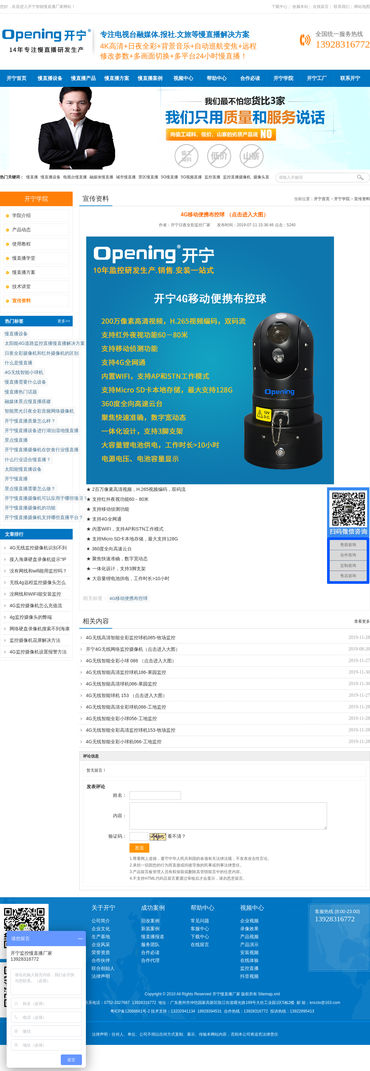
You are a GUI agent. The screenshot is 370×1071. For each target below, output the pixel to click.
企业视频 (249, 925)
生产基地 (101, 941)
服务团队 (150, 949)
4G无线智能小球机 (24, 372)
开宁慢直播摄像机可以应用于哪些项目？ (46, 498)
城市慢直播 (126, 177)
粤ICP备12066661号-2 (130, 1016)
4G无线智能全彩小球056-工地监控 (121, 718)
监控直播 (212, 177)
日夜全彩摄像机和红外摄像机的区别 (42, 353)
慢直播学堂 (23, 258)
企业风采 (101, 949)
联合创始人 (103, 973)
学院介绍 (21, 215)
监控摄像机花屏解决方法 (35, 640)
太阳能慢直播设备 (23, 469)
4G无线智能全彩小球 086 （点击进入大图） (131, 660)
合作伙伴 (101, 965)
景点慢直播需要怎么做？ (30, 488)
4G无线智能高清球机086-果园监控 (121, 683)
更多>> (63, 321)
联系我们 (342, 6)
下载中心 (279, 6)
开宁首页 (16, 78)
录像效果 (249, 933)
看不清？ (175, 841)
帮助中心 (217, 78)
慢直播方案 (116, 78)
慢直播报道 (152, 941)
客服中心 (200, 933)
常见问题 (200, 925)
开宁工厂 (317, 78)
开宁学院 (283, 78)
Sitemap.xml (269, 999)
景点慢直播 (16, 440)
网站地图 (362, 6)
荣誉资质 (101, 957)
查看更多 (362, 621)
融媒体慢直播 (101, 177)
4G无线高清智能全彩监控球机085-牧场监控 (130, 637)
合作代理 (150, 965)
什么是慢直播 (18, 362)
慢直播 (32, 177)
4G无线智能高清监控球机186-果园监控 (126, 672)
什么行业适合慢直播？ (28, 459)
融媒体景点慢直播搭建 (28, 401)
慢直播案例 (150, 78)
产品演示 (249, 949)
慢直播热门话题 (21, 391)
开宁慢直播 (16, 478)
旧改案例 (150, 925)
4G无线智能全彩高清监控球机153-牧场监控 (130, 730)
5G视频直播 (191, 177)
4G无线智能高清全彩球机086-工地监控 (126, 707)
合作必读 (250, 78)
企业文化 (101, 933)
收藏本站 (300, 6)
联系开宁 (350, 78)
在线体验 (249, 965)
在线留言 (321, 6)
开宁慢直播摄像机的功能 (30, 507)
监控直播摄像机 (237, 177)
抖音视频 (249, 981)
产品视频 (249, 941)
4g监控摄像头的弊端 (31, 617)
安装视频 (249, 957)
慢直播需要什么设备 (25, 382)
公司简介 (101, 925)
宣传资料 (362, 199)
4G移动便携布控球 (128, 598)
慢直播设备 (50, 78)
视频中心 (183, 78)
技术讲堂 (21, 286)
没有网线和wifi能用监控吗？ (38, 570)
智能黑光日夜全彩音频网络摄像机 (39, 411)
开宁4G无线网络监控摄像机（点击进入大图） (133, 649)
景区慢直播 (148, 177)
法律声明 (101, 981)
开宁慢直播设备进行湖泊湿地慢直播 (42, 430)
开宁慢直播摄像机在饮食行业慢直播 (42, 449)
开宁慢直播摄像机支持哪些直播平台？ (44, 517)
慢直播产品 (83, 78)
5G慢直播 (169, 177)
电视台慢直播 (75, 177)
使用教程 (21, 243)
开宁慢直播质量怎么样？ (30, 421)
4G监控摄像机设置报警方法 (38, 651)
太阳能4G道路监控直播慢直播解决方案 (45, 343)
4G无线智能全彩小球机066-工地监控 (124, 741)
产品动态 (21, 229)
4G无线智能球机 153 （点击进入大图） (126, 695)
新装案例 (150, 933)
